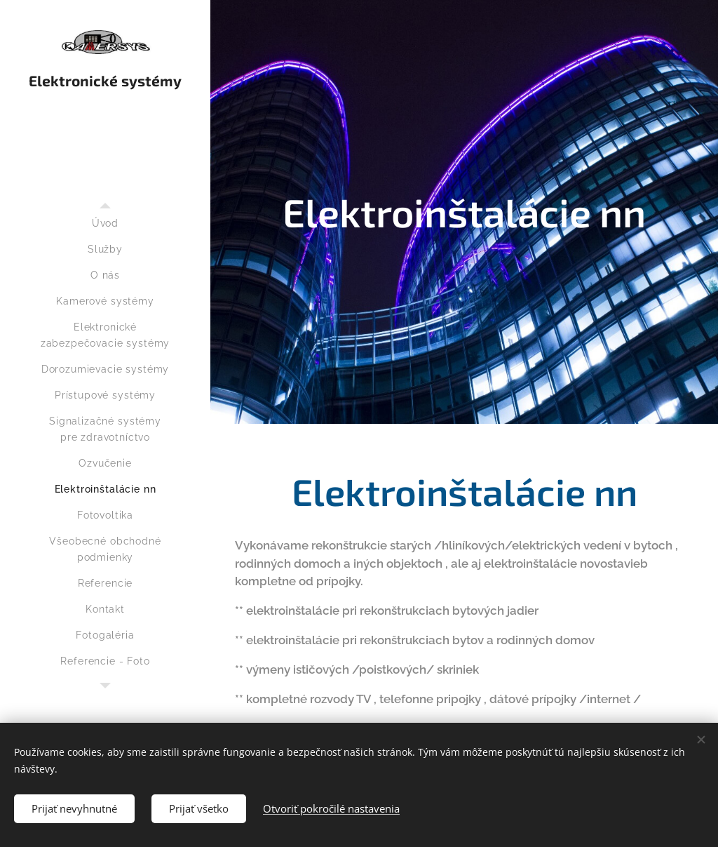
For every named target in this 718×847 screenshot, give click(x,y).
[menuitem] (105, 223)
